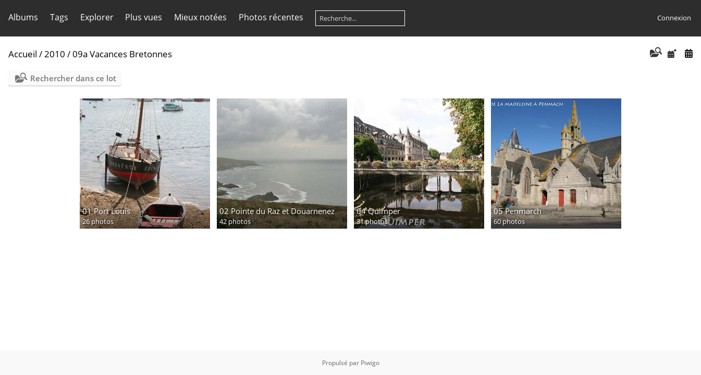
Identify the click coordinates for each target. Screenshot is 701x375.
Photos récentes (271, 17)
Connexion (674, 17)
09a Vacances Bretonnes (122, 54)
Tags (59, 17)
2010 (54, 54)
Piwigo (370, 362)
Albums (23, 17)
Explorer (97, 17)
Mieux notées (200, 17)
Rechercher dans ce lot (73, 78)
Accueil (22, 54)
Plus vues (143, 17)
